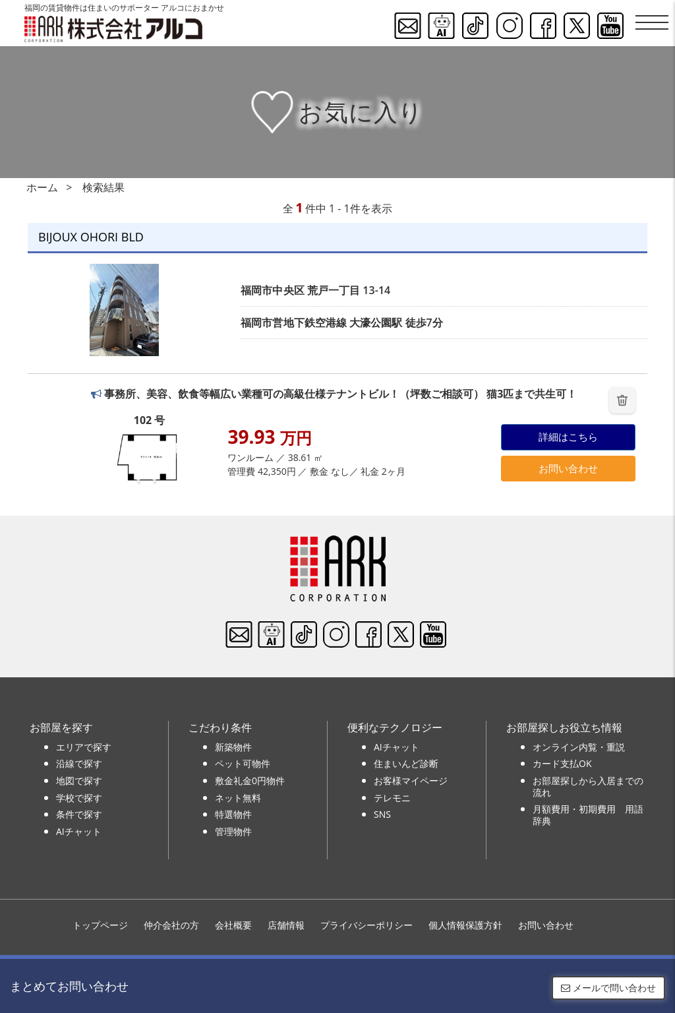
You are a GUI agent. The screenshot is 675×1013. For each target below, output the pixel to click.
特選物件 (233, 814)
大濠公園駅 (375, 322)
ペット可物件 (242, 763)
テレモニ (392, 797)
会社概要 (233, 925)
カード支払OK (562, 763)
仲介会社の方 (171, 925)
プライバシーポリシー (366, 925)
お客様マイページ (411, 780)
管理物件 (233, 831)
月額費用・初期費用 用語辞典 (588, 815)
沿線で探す (79, 763)
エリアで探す (83, 747)
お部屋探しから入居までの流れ (588, 786)
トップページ (100, 925)
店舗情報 (286, 925)
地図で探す (79, 780)
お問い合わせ (568, 468)
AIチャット (79, 831)
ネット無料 (238, 797)
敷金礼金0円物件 (250, 780)
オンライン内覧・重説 (579, 747)
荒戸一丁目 (333, 290)
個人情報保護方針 (465, 925)
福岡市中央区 (272, 290)
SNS (382, 814)
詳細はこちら (568, 436)
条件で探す (79, 814)
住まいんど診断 (406, 763)
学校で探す (79, 797)
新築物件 (233, 747)
